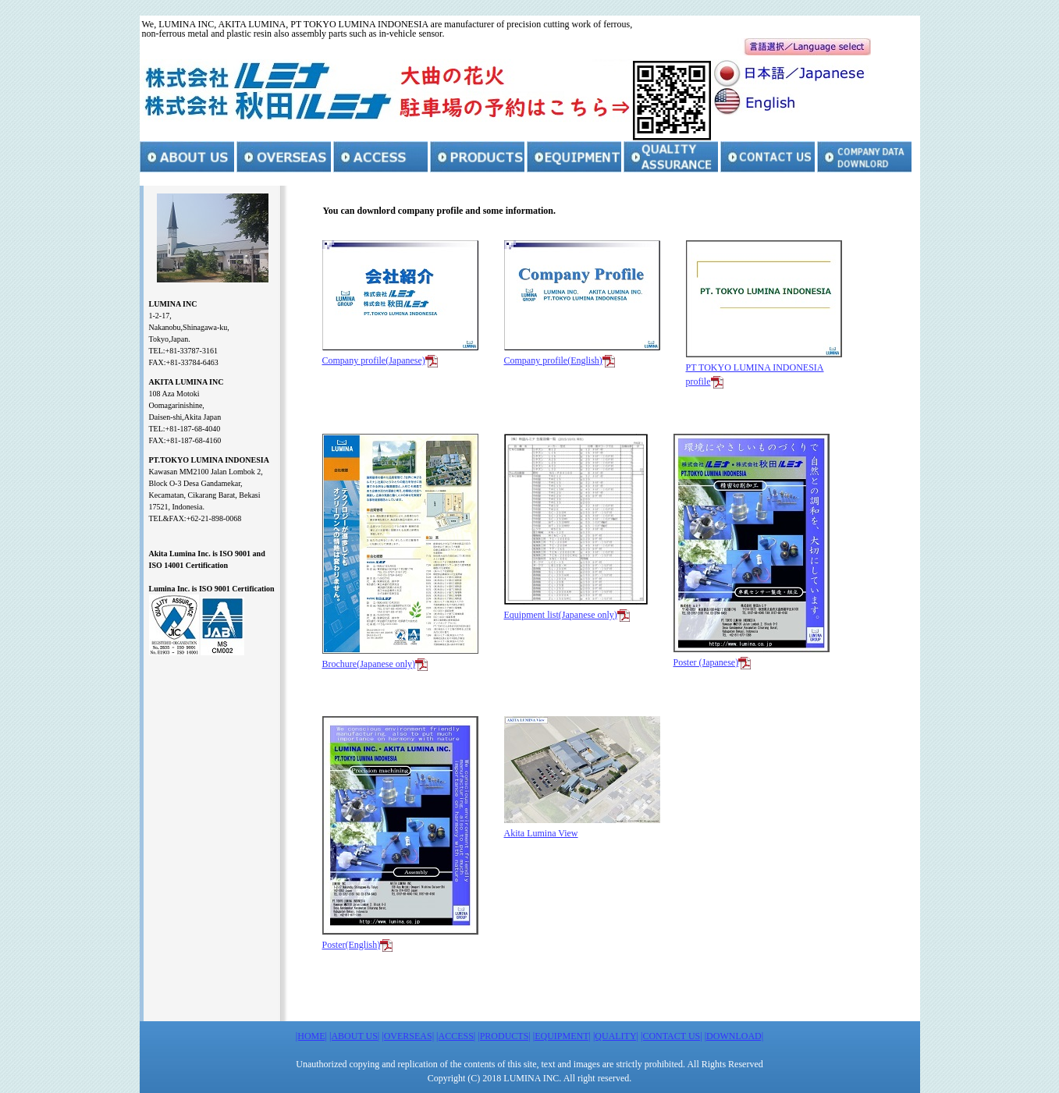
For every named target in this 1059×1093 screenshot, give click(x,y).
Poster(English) (351, 944)
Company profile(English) (553, 360)
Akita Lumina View (541, 833)
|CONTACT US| (671, 1036)
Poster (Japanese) (706, 662)
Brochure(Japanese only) (369, 663)
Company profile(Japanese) (373, 360)
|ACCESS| (455, 1036)
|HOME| (311, 1036)
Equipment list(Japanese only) (560, 614)
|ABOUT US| (354, 1036)
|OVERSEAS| (408, 1036)
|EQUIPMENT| (562, 1036)
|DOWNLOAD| (734, 1036)
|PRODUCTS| (504, 1036)
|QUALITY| (615, 1036)
